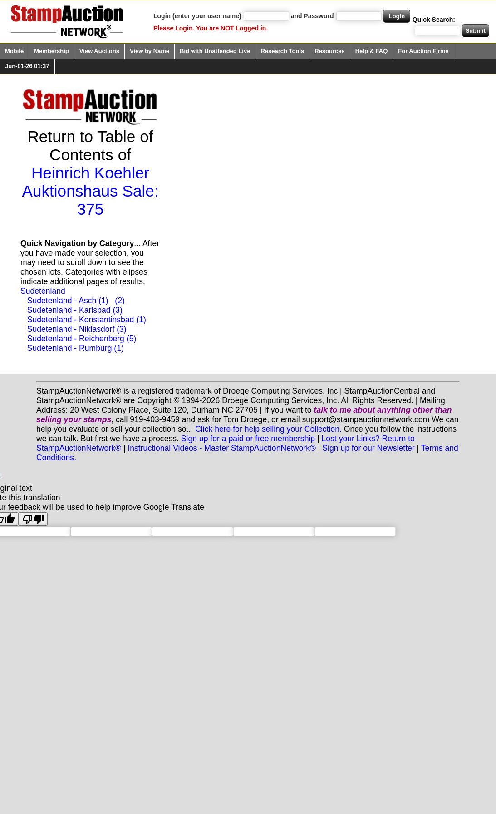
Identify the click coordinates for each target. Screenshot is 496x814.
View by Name (149, 51)
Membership (51, 51)
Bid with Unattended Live (215, 51)
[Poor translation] (33, 519)
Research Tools (282, 51)
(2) (120, 300)
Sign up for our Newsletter (368, 448)
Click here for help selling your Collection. (268, 429)
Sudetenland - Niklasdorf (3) (77, 329)
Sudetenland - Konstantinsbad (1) (86, 319)
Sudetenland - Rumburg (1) (75, 348)
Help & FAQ (371, 51)
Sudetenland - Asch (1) (67, 300)
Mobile (14, 51)
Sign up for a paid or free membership (248, 438)
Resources (329, 51)
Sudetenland (42, 291)
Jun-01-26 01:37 (27, 66)
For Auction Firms (423, 51)
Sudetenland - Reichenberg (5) (82, 338)
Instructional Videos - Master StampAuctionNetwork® (222, 448)
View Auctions (99, 51)
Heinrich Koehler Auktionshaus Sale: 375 (90, 191)
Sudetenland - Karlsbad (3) (75, 310)
